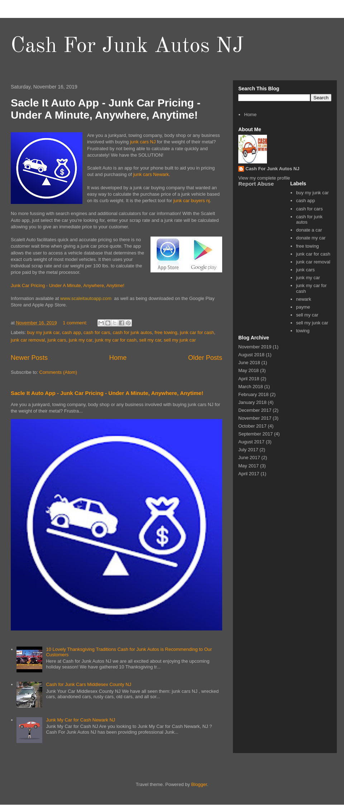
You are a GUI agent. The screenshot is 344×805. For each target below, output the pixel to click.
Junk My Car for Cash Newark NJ (80, 720)
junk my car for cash (116, 340)
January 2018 (252, 402)
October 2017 (252, 426)
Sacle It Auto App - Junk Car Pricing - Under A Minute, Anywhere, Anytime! (106, 109)
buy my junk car (43, 332)
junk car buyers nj (191, 200)
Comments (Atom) (58, 372)
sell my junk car (180, 340)
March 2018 (250, 386)
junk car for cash (197, 332)
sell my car (150, 340)
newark (303, 299)
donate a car (309, 230)
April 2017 (248, 473)
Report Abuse (256, 184)
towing (303, 330)
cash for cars (96, 332)
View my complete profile (264, 178)
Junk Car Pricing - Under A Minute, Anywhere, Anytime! (67, 285)
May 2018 (248, 370)
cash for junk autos (132, 332)
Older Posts (205, 357)
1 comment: (76, 322)
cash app (71, 332)
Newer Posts (29, 357)
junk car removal (28, 340)
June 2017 (249, 457)
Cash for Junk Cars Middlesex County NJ (88, 684)
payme (303, 307)
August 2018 (251, 354)
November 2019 (255, 346)
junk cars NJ (143, 141)
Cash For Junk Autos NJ (127, 46)
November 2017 (255, 418)
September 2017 (255, 434)
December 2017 (255, 410)
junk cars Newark (151, 174)
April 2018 (248, 378)
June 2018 (249, 362)
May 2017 (248, 465)
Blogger (199, 784)
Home (118, 357)
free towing (165, 332)
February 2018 (253, 394)
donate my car (310, 237)
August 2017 (251, 441)
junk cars (57, 340)
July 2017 (248, 449)
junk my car (80, 340)
